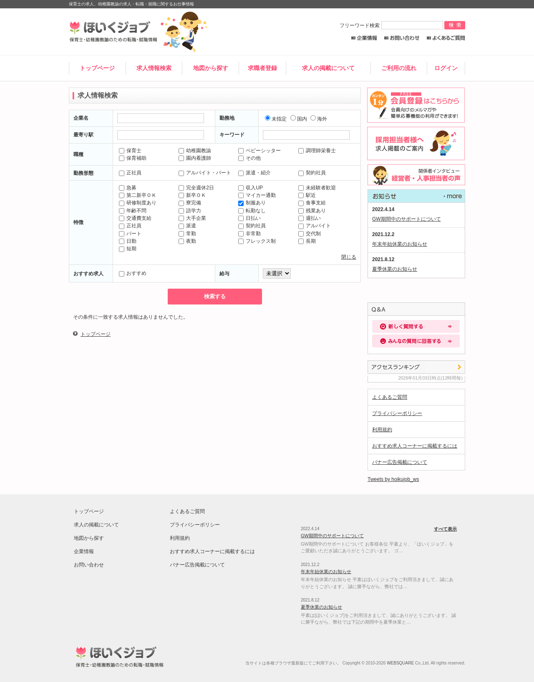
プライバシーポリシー (397, 413)
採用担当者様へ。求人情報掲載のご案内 (415, 143)
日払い (249, 218)
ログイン (446, 68)
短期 (127, 249)
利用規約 (382, 430)
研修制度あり (137, 203)
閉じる (348, 257)
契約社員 (312, 173)
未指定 (276, 119)
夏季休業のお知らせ (394, 269)
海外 (318, 119)
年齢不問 (132, 211)
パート (130, 234)
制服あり (252, 203)
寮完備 (190, 203)
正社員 (130, 173)
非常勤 (249, 234)
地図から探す (210, 68)
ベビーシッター (259, 151)
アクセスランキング (416, 367)
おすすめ (132, 273)
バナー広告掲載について (399, 462)
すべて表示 (416, 196)
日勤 (127, 241)
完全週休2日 (196, 188)
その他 (249, 158)
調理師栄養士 (317, 151)
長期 (307, 241)
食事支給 (312, 203)
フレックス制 (257, 241)
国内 (298, 119)
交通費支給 (135, 218)
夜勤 (187, 241)
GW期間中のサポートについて (406, 219)
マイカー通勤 (257, 195)
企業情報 (364, 38)
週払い (309, 218)
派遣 (187, 226)
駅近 (307, 195)
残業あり (312, 211)
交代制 (309, 234)
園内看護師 (195, 158)
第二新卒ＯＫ (137, 195)
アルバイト (314, 226)
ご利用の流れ (398, 68)
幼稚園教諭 (195, 151)
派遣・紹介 (254, 173)
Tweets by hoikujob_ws (393, 479)
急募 (127, 188)
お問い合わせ (402, 38)
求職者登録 (262, 68)
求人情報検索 (153, 68)
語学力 (190, 211)
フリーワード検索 (392, 25)
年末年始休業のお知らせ (399, 244)
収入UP (250, 188)
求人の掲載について (328, 68)
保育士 (130, 151)
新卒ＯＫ (192, 195)
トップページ (97, 68)
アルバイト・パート (205, 173)
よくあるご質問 (445, 38)
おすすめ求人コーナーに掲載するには (414, 446)
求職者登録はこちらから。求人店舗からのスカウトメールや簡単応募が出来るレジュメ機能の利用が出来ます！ (415, 105)
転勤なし (252, 211)
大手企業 (192, 218)
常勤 (187, 234)
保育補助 (132, 158)
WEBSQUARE (400, 663)
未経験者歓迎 (317, 188)
